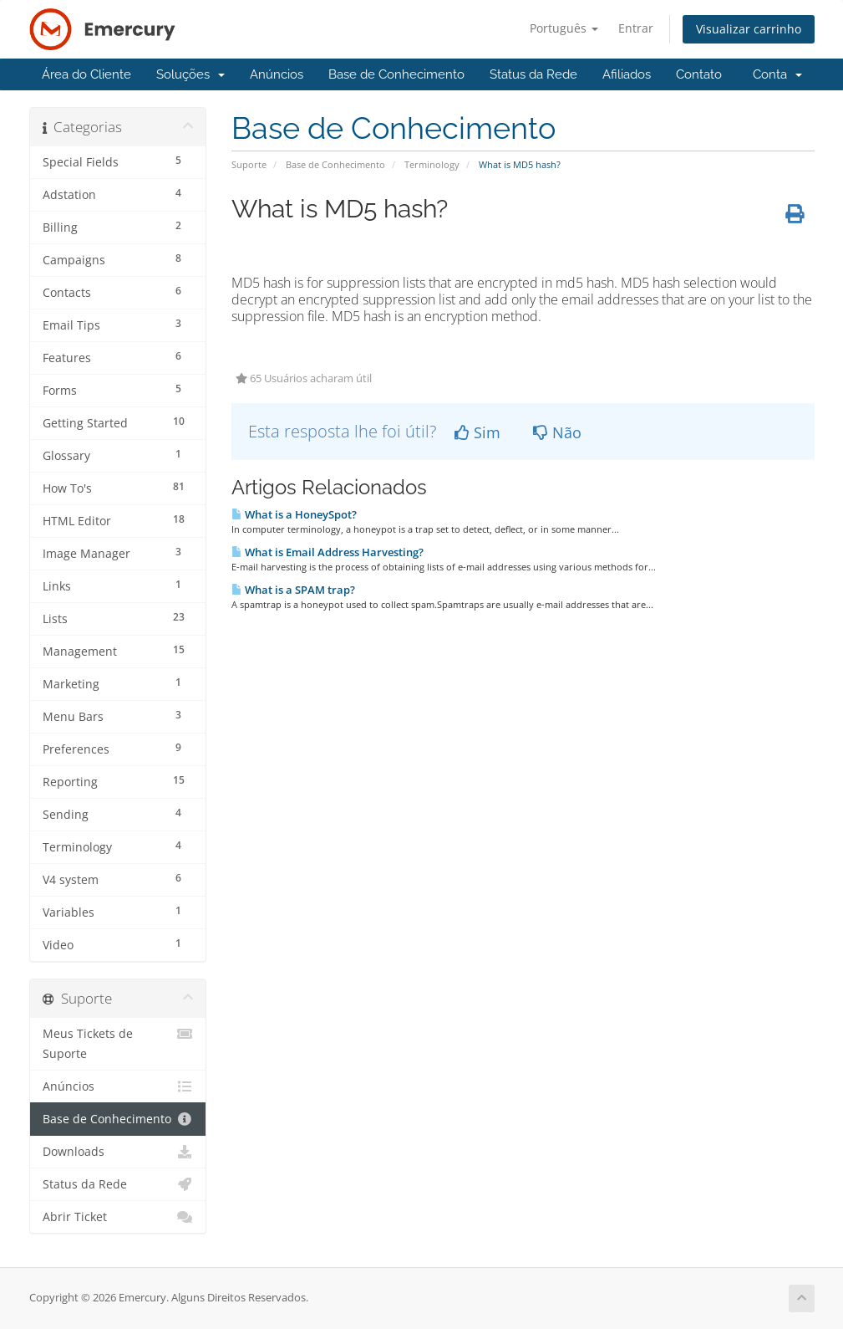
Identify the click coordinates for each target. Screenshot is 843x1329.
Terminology (432, 164)
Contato (699, 74)
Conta (777, 74)
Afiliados (626, 74)
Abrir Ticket (118, 1217)
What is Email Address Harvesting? (327, 552)
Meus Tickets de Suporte (118, 1042)
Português (564, 28)
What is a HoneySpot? (294, 514)
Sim (477, 432)
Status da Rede (533, 74)
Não (557, 432)
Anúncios (276, 74)
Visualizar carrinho (748, 29)
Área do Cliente (86, 74)
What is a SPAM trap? (293, 589)
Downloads (118, 1152)
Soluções (190, 74)
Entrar (635, 28)
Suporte (249, 164)
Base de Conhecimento (396, 74)
